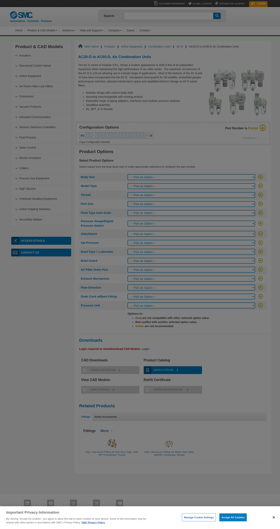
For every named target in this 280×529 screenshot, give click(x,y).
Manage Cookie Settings (199, 523)
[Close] (274, 523)
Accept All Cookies (233, 523)
